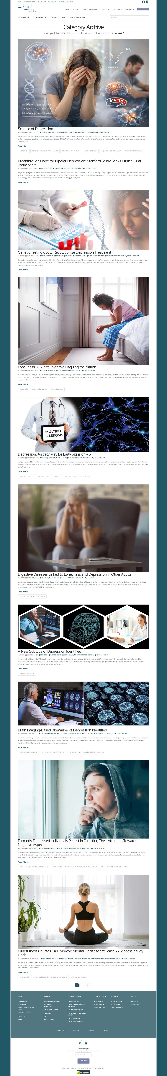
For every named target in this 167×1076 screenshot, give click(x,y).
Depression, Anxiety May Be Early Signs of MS (54, 454)
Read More (23, 146)
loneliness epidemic (39, 389)
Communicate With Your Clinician (77, 1014)
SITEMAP (107, 1030)
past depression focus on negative (114, 867)
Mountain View (52, 2)
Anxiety (43, 370)
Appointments (73, 1001)
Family (64, 17)
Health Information (75, 1022)
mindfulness (24, 977)
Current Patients (74, 996)
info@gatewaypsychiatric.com (27, 2)
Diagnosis (68, 256)
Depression (44, 132)
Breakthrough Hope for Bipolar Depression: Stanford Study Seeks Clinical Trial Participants (79, 163)
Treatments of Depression (84, 132)
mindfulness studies (78, 977)
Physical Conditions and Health (78, 458)
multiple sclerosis (26, 476)
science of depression (133, 151)
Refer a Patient (116, 1001)
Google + (91, 1030)
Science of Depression (35, 128)
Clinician (114, 996)
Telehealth (47, 1013)
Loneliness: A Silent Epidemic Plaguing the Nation (57, 367)
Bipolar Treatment (45, 168)
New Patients (98, 1001)
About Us (21, 1016)
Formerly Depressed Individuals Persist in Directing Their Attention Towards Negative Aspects (77, 842)
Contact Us (22, 1001)
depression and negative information (34, 867)
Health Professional (78, 17)
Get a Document (74, 1018)
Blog (20, 1019)
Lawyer (133, 996)
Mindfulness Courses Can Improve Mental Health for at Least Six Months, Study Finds (80, 953)
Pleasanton (62, 2)
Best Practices (52, 958)
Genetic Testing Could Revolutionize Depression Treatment (64, 252)
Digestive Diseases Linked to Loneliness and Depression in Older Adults (74, 574)
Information (134, 1005)
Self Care (85, 848)
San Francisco (42, 2)
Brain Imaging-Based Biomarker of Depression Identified (62, 730)
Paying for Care (99, 1008)
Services (46, 996)
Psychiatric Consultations (48, 1005)
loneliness (24, 389)
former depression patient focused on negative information (74, 867)
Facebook (60, 1030)
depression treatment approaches (45, 151)
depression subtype (27, 673)
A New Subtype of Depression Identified (49, 651)
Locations (22, 1005)
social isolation (57, 389)
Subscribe (83, 1061)
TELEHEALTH (70, 2)
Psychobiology (87, 733)
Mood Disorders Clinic (51, 1001)
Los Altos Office (25, 1012)
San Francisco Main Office (26, 1008)
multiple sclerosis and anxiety (48, 476)
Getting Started (99, 1005)
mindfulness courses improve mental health (50, 977)
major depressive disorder (111, 151)
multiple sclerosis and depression (77, 476)
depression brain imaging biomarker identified (87, 752)
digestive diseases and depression (32, 596)
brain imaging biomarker (29, 752)
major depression (90, 151)
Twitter (76, 1030)
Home (20, 996)
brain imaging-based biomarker (54, 752)
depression (24, 151)
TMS (44, 1016)
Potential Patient (40, 17)
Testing (101, 256)
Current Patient (24, 17)
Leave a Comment (102, 132)
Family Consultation (50, 1010)
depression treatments (70, 151)
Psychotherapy (49, 1020)
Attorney (54, 17)
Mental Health (68, 132)
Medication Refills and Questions (76, 1005)
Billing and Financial (76, 1010)
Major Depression (56, 132)
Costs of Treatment (47, 256)
